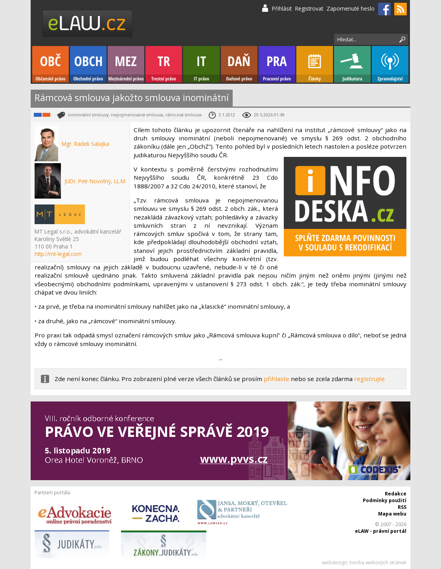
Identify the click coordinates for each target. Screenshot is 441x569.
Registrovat (309, 8)
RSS (402, 507)
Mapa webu (392, 513)
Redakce (395, 493)
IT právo (201, 64)
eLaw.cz (87, 23)
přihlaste (276, 379)
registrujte (369, 379)
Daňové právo (239, 64)
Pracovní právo (277, 64)
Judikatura (352, 64)
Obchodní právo (88, 64)
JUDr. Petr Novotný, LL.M (94, 181)
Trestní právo (163, 64)
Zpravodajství (390, 64)
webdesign (334, 562)
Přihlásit (282, 8)
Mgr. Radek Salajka (85, 143)
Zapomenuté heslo (351, 8)
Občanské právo (50, 64)
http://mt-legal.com (58, 254)
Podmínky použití (384, 500)
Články (314, 64)
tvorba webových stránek (377, 562)
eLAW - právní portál (380, 531)
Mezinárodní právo (126, 64)
